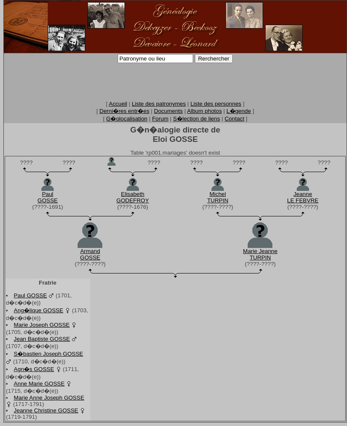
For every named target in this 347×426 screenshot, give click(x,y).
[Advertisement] (175, 81)
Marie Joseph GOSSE (41, 325)
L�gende (238, 111)
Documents (168, 111)
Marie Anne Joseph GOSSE (49, 397)
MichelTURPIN (217, 197)
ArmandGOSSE (90, 254)
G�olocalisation (126, 118)
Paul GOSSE (30, 295)
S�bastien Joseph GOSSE (48, 354)
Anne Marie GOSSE (39, 383)
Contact (234, 118)
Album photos (204, 111)
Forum (160, 118)
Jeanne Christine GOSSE (46, 410)
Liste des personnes (216, 104)
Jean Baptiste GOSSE (42, 339)
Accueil (118, 104)
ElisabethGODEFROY (132, 197)
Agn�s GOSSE (34, 369)
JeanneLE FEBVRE (302, 197)
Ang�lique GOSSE (38, 310)
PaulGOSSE (48, 197)
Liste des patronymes (159, 104)
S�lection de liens (196, 118)
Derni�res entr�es (124, 111)
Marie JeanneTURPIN (260, 254)
